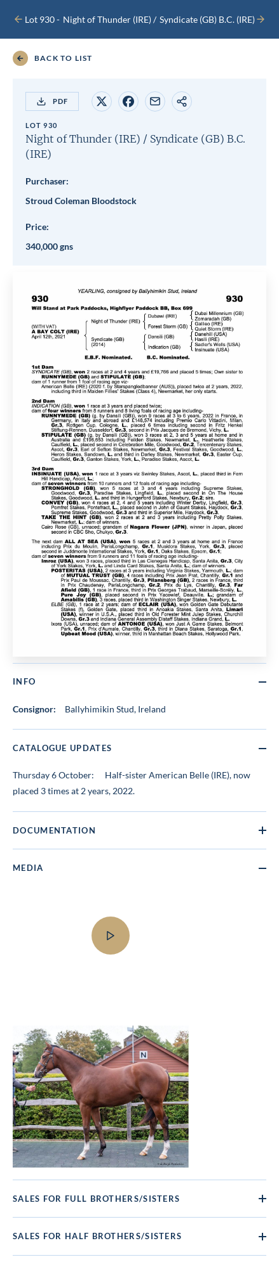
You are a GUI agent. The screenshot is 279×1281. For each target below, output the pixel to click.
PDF (52, 101)
